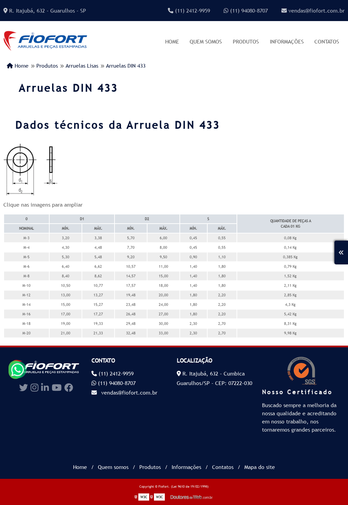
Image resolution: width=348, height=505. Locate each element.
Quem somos (206, 41)
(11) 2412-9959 (189, 10)
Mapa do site (259, 467)
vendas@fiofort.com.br (313, 10)
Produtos (246, 41)
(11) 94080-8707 (246, 10)
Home (172, 41)
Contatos (326, 41)
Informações (287, 41)
